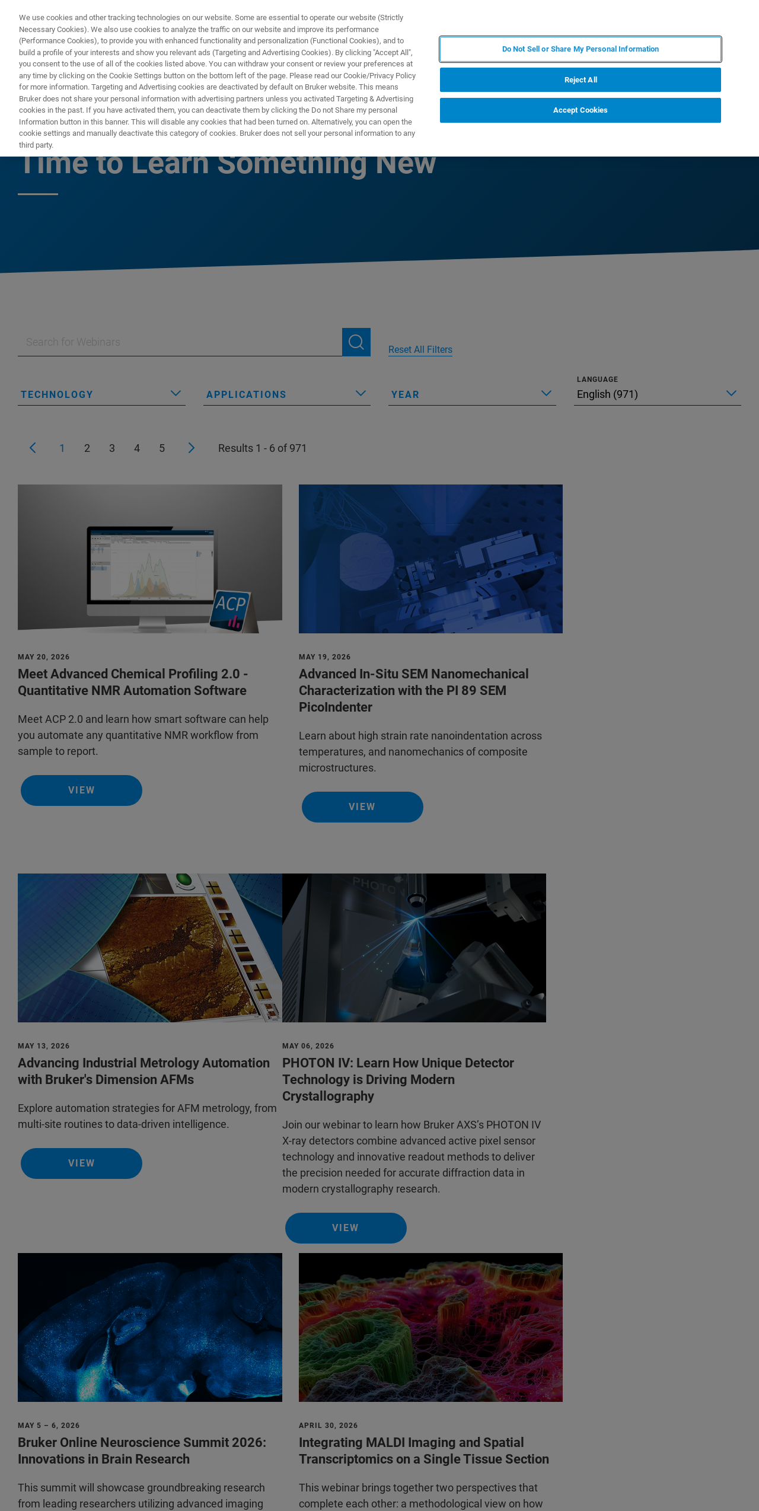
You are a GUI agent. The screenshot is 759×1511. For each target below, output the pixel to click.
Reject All (581, 79)
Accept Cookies (580, 110)
